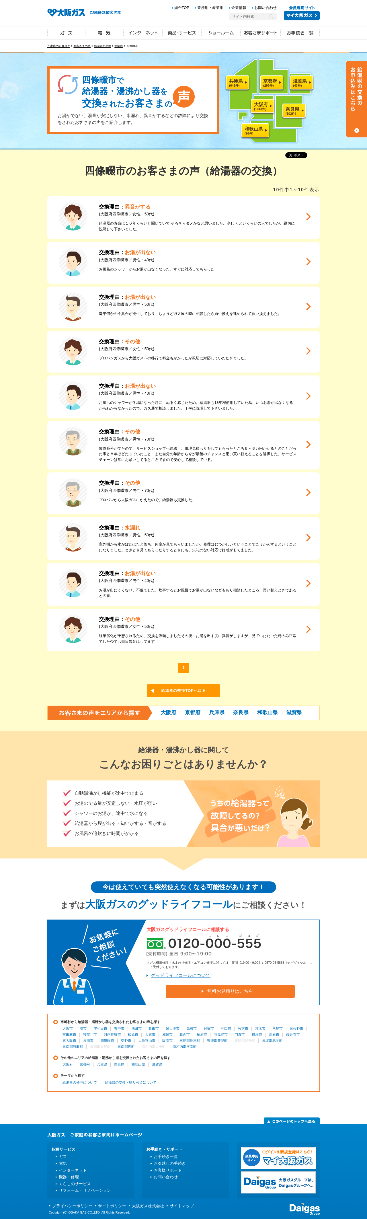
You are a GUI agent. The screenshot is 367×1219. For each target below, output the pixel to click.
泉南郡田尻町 (100, 1047)
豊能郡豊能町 (217, 1041)
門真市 (240, 1035)
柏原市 (202, 1035)
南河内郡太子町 (154, 1047)
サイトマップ (182, 1206)
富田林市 (69, 1035)
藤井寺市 (293, 1035)
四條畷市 (107, 1041)
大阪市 (68, 1029)
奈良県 (241, 712)
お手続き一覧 (300, 32)
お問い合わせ (265, 7)
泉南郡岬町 (126, 1047)
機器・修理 (69, 1177)
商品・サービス (182, 32)
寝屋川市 (90, 1035)
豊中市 (119, 1029)
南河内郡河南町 (185, 1047)
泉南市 (88, 1041)
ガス (66, 32)
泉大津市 (172, 1029)
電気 (104, 32)
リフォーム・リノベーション (85, 1190)
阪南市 (167, 1041)
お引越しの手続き (170, 1163)
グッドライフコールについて (180, 975)
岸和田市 (100, 1029)
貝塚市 (209, 1029)
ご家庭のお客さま (58, 46)
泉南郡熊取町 (73, 1047)
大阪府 (118, 46)
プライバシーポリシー (72, 1206)
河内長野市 (112, 1035)
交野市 (126, 1041)
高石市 (274, 1035)
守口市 (226, 1029)
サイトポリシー (112, 1206)
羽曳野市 (221, 1035)
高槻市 (191, 1029)
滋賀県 (294, 712)
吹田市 (154, 1029)
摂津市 (257, 1035)
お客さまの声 (82, 46)
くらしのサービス (75, 1183)
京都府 (192, 712)
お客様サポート (168, 1170)
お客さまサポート (261, 32)
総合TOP (182, 7)
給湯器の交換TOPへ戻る (183, 690)
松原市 (133, 1035)
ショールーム (221, 32)
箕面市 (184, 1035)
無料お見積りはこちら (230, 991)
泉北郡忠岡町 (272, 1041)
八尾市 (277, 1029)
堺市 (83, 1029)
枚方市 (243, 1029)
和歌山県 (267, 712)
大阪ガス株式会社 (148, 1206)
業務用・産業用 (210, 7)
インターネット (143, 32)
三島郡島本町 (189, 1041)
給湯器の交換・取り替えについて (131, 1082)
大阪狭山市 (146, 1041)
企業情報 (238, 7)
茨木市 (260, 1029)
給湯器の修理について (80, 1082)
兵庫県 (217, 712)
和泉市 (167, 1035)
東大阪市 (69, 1041)
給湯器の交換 (102, 46)
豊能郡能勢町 (245, 1041)
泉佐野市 (296, 1029)
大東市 (150, 1035)
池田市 (136, 1029)
